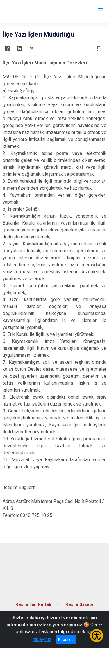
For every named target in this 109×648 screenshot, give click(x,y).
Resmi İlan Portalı (33, 604)
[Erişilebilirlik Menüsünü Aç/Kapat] (96, 635)
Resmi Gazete (79, 604)
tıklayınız (42, 639)
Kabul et (65, 639)
